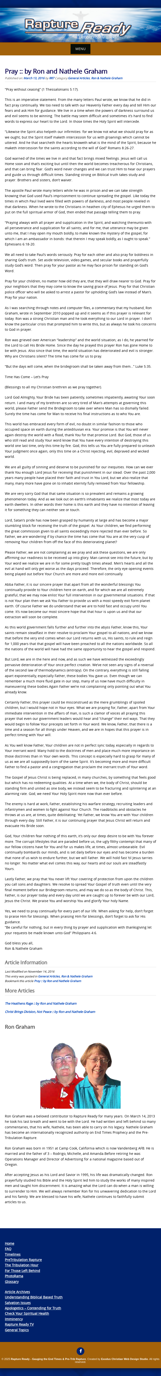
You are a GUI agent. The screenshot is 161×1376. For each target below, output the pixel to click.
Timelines (13, 1254)
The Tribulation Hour (21, 1265)
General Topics (17, 1330)
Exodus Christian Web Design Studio (124, 1359)
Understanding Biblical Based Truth (34, 1297)
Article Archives (17, 1291)
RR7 (51, 78)
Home (9, 1243)
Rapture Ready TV (19, 1324)
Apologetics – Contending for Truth (33, 1308)
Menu (80, 48)
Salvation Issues (18, 1302)
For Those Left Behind (22, 1270)
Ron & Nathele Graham (106, 78)
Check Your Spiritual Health (27, 1313)
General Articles (79, 78)
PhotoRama (14, 1276)
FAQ (8, 1248)
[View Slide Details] (80, 25)
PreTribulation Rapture (23, 1259)
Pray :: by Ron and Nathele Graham (57, 981)
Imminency (14, 1319)
